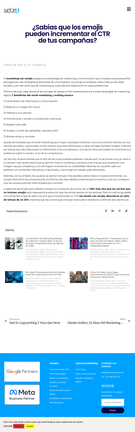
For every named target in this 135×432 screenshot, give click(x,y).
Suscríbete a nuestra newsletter (111, 394)
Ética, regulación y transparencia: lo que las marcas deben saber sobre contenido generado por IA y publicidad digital (109, 242)
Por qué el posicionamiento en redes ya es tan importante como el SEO (45, 273)
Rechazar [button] (19, 426)
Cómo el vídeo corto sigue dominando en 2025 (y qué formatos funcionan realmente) (109, 274)
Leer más (8, 426)
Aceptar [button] (30, 426)
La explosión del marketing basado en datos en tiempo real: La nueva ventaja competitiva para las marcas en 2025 (44, 242)
